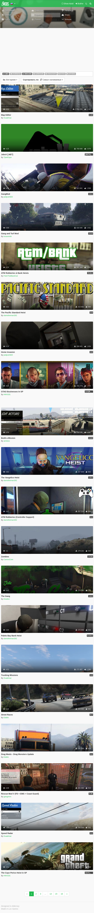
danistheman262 (10, 315)
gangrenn (7, 797)
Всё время (10, 80)
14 (51, 894)
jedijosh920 (8, 197)
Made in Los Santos (9, 909)
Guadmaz (7, 118)
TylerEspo (8, 157)
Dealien (7, 599)
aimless (7, 441)
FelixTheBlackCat (11, 276)
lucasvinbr (8, 236)
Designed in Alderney (10, 906)
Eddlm (6, 718)
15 (56, 894)
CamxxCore (8, 559)
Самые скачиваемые (43, 80)
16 (62, 894)
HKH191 (7, 394)
